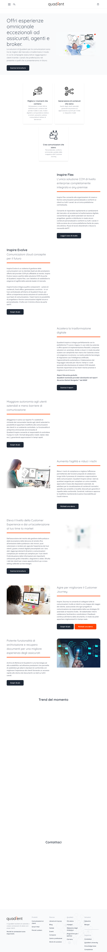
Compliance (88, 949)
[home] (56, 4)
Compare (52, 935)
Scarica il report (66, 388)
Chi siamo (70, 921)
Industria (87, 921)
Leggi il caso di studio (69, 236)
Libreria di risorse (55, 921)
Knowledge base (90, 946)
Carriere (70, 939)
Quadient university (91, 943)
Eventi (51, 931)
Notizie (51, 928)
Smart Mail (35, 927)
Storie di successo (55, 942)
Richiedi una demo (67, 506)
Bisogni (86, 925)
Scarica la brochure (18, 68)
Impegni (70, 925)
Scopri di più (15, 312)
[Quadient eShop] (98, 4)
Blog (51, 925)
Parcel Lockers (37, 930)
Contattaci (88, 939)
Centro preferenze (55, 938)
